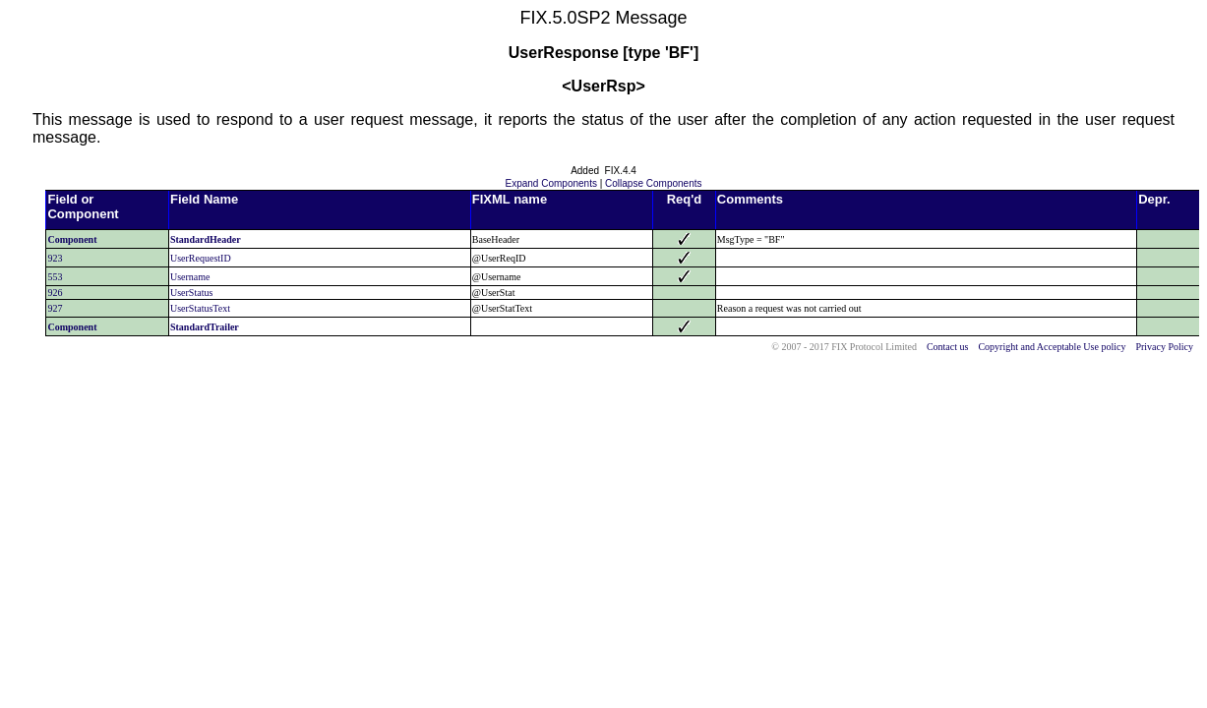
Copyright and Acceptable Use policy (1051, 346)
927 (54, 308)
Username (190, 276)
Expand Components (551, 183)
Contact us (948, 346)
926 (54, 292)
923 (54, 258)
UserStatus (191, 292)
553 (54, 276)
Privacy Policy (1164, 346)
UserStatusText (200, 308)
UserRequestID (200, 258)
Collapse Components (653, 183)
